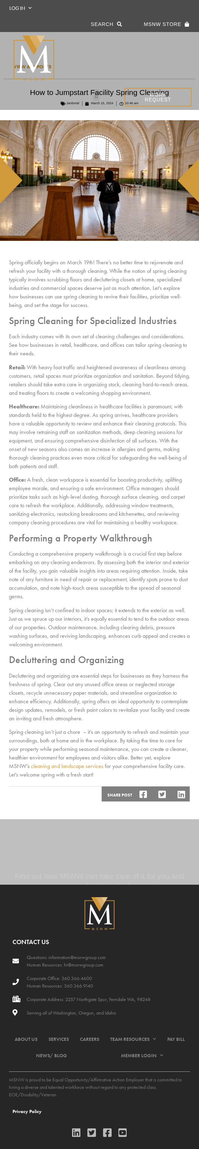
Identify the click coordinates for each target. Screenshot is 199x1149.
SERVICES (59, 1039)
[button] (96, 95)
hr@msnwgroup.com (83, 965)
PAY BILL (176, 1039)
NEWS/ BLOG (51, 1055)
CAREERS (89, 1039)
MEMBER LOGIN (142, 1055)
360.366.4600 (76, 978)
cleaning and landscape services (67, 766)
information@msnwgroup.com (77, 957)
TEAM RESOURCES (133, 1039)
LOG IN (20, 8)
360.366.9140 (78, 986)
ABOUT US (26, 1039)
